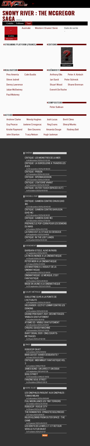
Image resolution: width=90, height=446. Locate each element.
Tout (28, 23)
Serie (55, 28)
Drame (48, 28)
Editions (20, 23)
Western (39, 28)
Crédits (9, 23)
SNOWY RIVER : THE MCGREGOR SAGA (38, 16)
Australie (26, 28)
